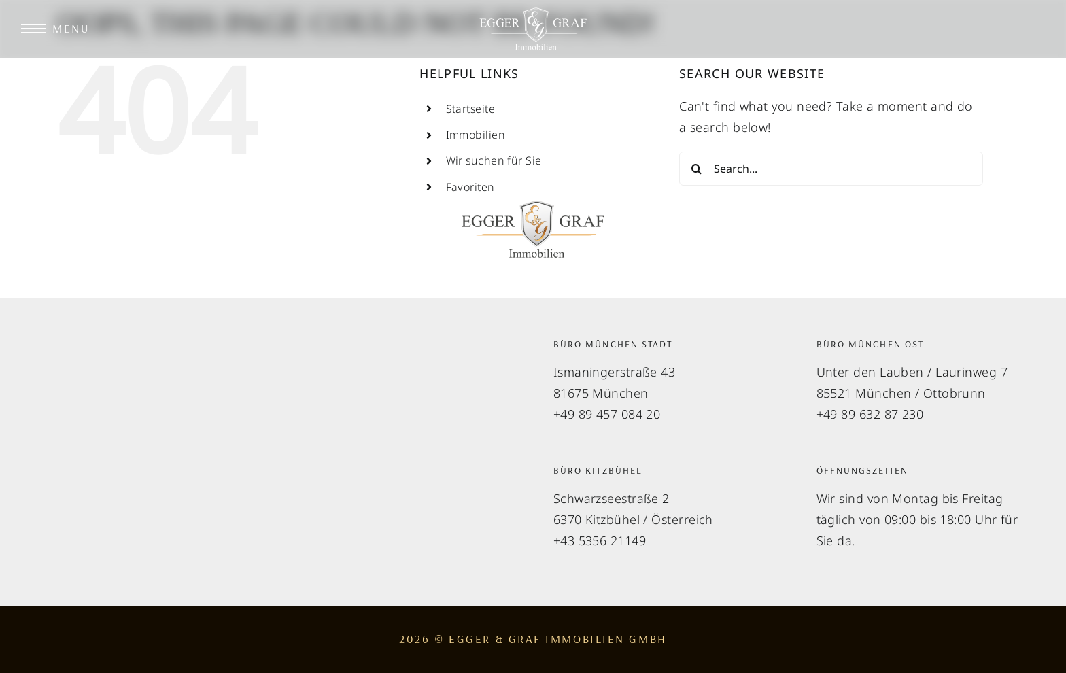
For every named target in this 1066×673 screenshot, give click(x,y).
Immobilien (476, 134)
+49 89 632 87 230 (870, 414)
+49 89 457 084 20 (607, 414)
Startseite (471, 108)
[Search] (696, 169)
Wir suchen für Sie (494, 160)
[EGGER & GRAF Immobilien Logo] (533, 13)
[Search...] (831, 169)
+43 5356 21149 (599, 540)
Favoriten (470, 186)
